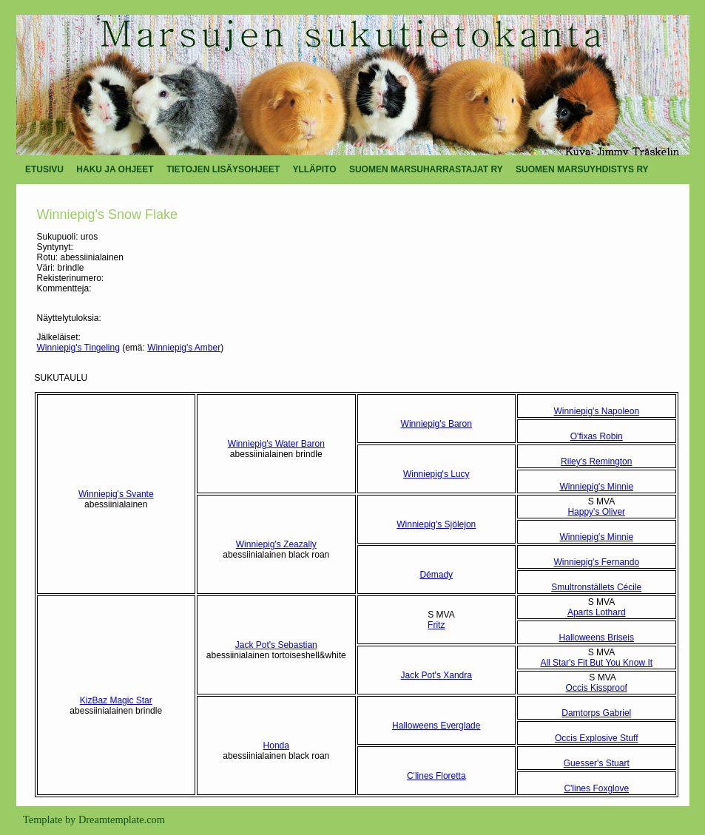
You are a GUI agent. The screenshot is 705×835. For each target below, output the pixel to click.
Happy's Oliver (596, 512)
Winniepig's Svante (116, 494)
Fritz (436, 625)
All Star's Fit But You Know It (596, 662)
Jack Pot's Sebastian (276, 645)
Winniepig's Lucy (436, 474)
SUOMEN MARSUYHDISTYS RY (582, 169)
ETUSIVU (44, 169)
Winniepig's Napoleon (596, 411)
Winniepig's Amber (183, 347)
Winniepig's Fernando (596, 562)
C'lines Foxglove (596, 788)
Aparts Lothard (596, 612)
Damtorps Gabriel (596, 713)
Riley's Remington (596, 461)
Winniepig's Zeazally (276, 544)
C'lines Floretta (436, 776)
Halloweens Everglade (436, 725)
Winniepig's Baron (436, 424)
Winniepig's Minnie (596, 486)
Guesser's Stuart (597, 763)
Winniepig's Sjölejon (436, 524)
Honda (276, 745)
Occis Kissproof (596, 688)
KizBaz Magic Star (116, 700)
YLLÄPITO (314, 169)
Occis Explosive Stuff (596, 738)
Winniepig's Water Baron (276, 444)
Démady (436, 574)
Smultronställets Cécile (596, 587)
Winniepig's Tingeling (78, 347)
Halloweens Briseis (596, 637)
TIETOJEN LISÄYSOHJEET (223, 169)
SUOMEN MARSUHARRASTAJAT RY (426, 169)
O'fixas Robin (596, 436)
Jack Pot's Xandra (436, 675)
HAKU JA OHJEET (114, 169)
